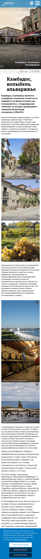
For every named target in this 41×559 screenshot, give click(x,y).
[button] (25, 71)
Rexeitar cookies (20, 550)
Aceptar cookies (20, 555)
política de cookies (20, 539)
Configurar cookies (20, 545)
